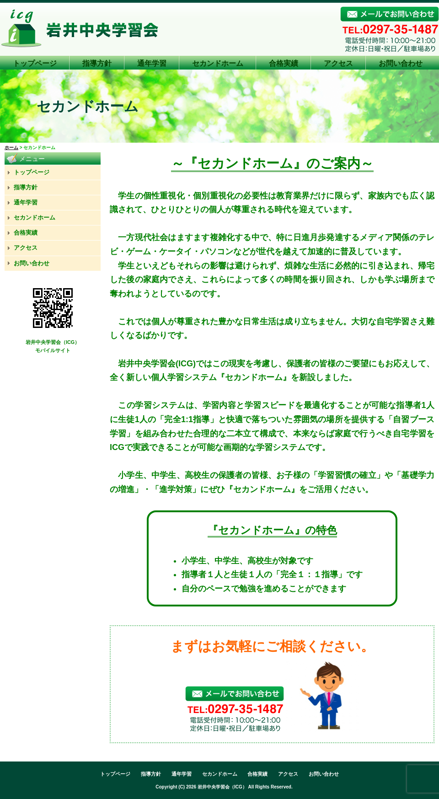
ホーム (11, 147)
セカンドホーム (217, 63)
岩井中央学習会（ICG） (222, 786)
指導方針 (97, 63)
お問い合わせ (401, 63)
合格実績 (283, 63)
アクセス (338, 63)
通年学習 (151, 63)
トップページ (35, 63)
